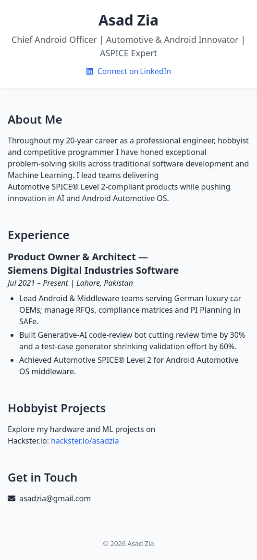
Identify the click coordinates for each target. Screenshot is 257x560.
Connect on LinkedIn (128, 71)
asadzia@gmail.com (55, 498)
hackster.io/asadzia (85, 440)
